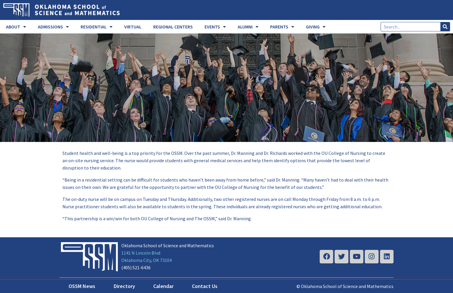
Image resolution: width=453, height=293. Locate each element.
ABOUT (16, 26)
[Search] (445, 26)
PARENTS (282, 26)
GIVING (316, 26)
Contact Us (204, 286)
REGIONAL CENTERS (173, 27)
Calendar (163, 286)
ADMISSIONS (53, 26)
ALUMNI (248, 26)
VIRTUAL (133, 27)
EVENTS (215, 26)
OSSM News (82, 286)
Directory (124, 286)
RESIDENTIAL (97, 26)
